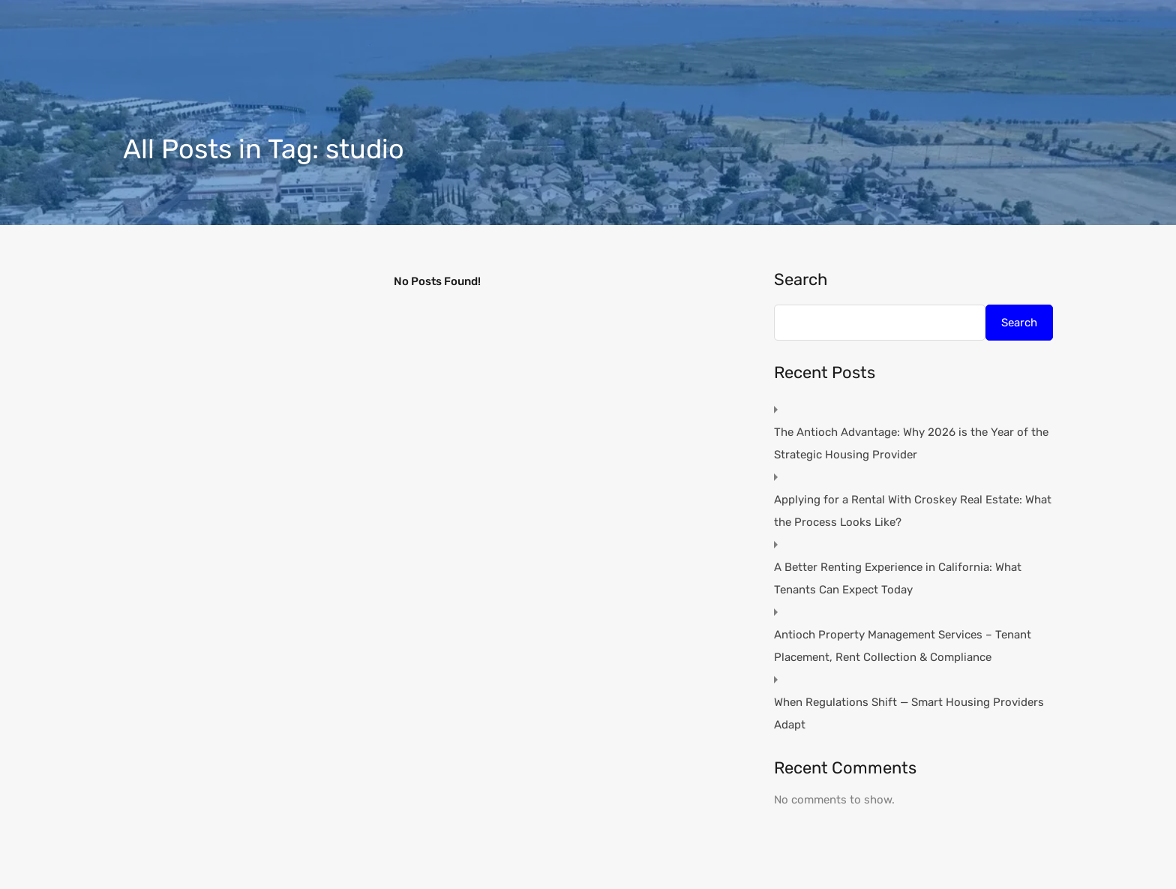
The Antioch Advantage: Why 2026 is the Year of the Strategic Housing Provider (911, 443)
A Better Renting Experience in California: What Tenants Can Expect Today (898, 578)
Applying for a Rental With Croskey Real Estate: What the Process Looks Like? (913, 511)
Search (800, 280)
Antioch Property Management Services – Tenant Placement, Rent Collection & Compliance (902, 646)
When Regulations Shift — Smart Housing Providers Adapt (909, 713)
